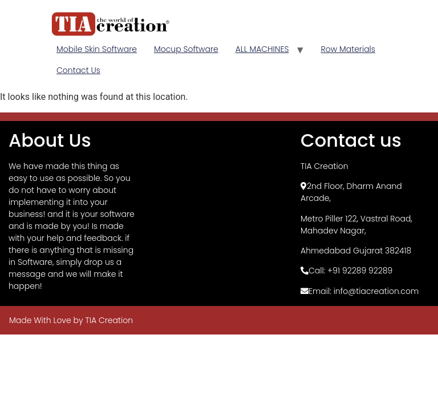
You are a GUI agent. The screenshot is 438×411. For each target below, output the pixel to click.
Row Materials (348, 49)
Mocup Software (186, 49)
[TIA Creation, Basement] (219, 206)
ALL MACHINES (262, 49)
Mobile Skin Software (96, 49)
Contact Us (78, 70)
